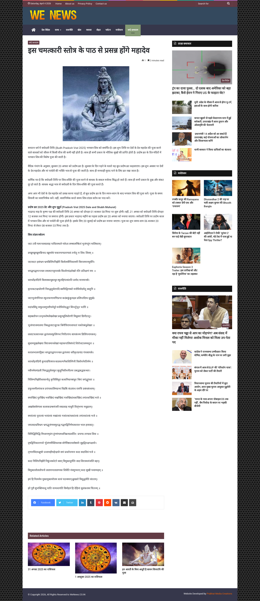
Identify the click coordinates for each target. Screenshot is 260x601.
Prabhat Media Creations (219, 593)
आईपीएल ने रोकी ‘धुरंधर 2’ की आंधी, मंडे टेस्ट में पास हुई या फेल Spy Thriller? (218, 236)
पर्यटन (108, 30)
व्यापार (88, 30)
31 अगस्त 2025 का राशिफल (41, 569)
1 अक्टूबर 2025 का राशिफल (88, 576)
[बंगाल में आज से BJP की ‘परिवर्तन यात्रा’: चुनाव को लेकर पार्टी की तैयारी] (182, 372)
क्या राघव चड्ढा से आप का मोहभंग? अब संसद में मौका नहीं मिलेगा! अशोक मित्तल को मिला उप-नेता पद (201, 337)
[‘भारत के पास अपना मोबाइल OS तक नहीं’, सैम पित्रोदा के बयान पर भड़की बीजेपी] (182, 404)
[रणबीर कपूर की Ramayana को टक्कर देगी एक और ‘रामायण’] (186, 188)
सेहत (98, 30)
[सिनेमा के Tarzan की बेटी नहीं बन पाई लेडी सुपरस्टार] (186, 222)
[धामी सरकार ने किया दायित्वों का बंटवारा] (182, 154)
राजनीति (69, 30)
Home (58, 3)
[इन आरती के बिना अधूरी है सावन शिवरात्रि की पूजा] (143, 554)
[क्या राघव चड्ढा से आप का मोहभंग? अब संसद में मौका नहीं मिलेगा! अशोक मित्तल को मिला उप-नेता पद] (202, 312)
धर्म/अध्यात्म (133, 30)
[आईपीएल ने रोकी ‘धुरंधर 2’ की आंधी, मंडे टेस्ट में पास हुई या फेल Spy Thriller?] (218, 222)
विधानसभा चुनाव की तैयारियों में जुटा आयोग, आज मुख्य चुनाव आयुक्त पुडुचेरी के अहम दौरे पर (212, 387)
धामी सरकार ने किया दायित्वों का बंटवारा (212, 149)
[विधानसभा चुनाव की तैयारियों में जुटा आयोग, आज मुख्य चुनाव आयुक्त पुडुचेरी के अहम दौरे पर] (182, 388)
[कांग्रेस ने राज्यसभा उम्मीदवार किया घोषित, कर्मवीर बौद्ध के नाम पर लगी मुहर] (182, 356)
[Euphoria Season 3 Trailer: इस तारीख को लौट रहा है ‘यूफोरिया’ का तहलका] (186, 256)
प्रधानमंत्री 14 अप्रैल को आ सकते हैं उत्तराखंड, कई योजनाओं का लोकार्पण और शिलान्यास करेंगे (211, 137)
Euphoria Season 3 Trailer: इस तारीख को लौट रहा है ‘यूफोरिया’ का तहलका (184, 270)
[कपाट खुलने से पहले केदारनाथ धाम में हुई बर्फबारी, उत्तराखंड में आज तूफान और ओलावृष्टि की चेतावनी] (182, 123)
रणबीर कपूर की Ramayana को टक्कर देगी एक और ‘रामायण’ (185, 203)
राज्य (57, 30)
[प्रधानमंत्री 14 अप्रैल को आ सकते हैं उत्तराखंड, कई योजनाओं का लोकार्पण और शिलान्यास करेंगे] (182, 139)
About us (69, 3)
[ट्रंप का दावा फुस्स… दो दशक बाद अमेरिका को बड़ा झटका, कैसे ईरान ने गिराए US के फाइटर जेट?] (202, 67)
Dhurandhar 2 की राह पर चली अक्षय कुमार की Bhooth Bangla (217, 203)
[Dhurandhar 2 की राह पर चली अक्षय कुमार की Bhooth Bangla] (218, 188)
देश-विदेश (46, 30)
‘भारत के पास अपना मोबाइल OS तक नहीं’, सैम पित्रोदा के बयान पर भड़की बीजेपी (211, 402)
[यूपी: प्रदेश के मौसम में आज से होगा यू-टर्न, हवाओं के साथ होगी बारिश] (182, 107)
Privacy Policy (85, 3)
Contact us (101, 3)
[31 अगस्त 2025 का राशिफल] (49, 554)
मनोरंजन (119, 30)
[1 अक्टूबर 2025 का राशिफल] (96, 558)
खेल (79, 30)
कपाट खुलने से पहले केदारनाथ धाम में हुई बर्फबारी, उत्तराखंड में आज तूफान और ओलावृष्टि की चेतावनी (212, 121)
